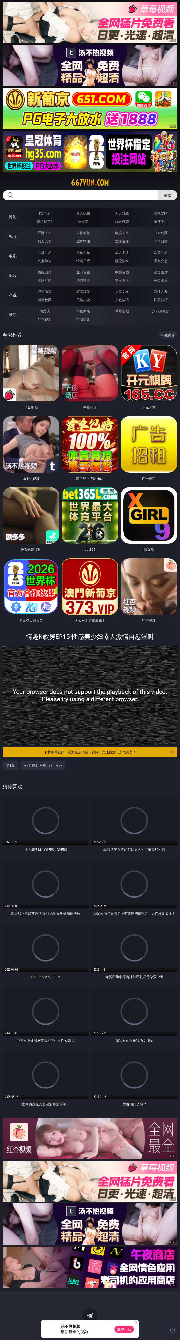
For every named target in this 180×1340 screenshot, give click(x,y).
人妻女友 (122, 291)
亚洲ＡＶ (44, 232)
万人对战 (122, 213)
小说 (13, 295)
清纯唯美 (83, 280)
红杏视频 (44, 319)
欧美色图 (122, 272)
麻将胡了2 (44, 221)
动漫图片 (161, 272)
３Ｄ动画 (161, 232)
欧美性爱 (161, 252)
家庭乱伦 (83, 291)
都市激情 (44, 291)
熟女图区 (122, 280)
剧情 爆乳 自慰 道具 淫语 (43, 765)
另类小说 (83, 300)
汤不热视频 (160, 311)
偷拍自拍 (83, 252)
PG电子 (44, 213)
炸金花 (83, 221)
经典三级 (83, 260)
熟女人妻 (44, 241)
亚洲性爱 (44, 252)
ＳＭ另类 (161, 241)
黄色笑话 (122, 300)
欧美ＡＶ (122, 232)
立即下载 (124, 1329)
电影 (13, 256)
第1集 (10, 765)
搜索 (167, 195)
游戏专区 (161, 213)
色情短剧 (83, 319)
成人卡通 (122, 252)
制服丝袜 (44, 260)
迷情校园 (44, 300)
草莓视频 (122, 311)
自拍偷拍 (83, 232)
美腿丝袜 (44, 280)
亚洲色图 (83, 272)
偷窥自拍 (44, 272)
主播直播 (122, 241)
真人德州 (83, 213)
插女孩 (45, 311)
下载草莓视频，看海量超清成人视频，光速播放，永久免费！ (109, 752)
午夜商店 (83, 311)
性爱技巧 (161, 300)
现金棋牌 (122, 221)
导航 (13, 314)
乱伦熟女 (122, 260)
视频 (13, 236)
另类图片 (161, 280)
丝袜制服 (83, 241)
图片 (13, 275)
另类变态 (161, 260)
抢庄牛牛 (161, 221)
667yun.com (90, 183)
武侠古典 (161, 291)
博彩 (13, 216)
